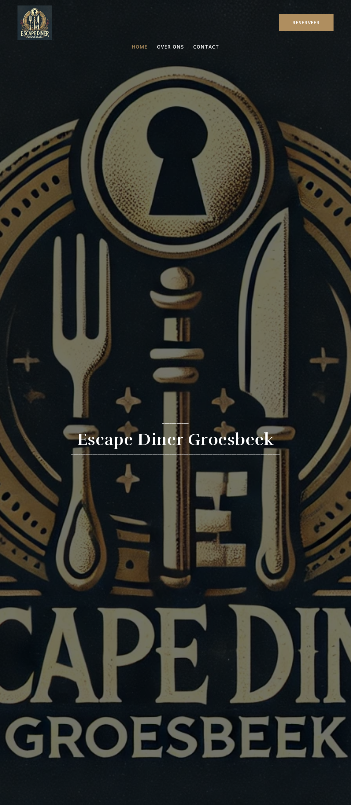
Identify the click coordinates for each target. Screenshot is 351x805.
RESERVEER (306, 22)
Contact (206, 46)
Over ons (170, 46)
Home (140, 46)
